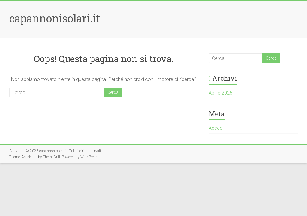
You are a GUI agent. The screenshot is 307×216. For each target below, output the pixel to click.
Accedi (216, 128)
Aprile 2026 (220, 93)
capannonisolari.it (54, 18)
